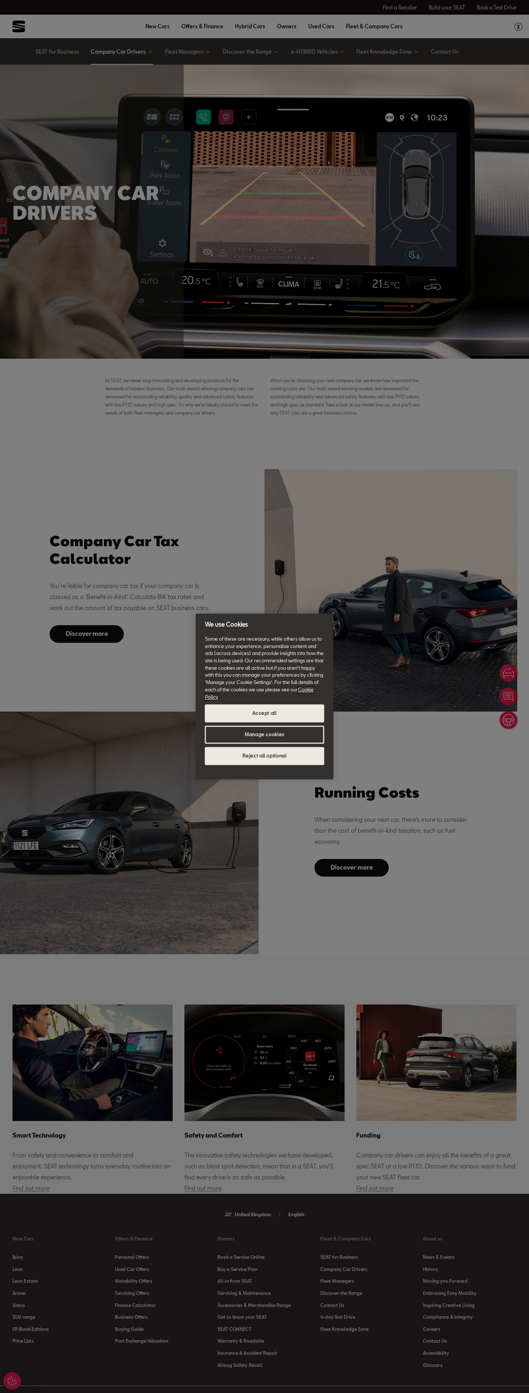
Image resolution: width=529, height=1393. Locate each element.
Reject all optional (264, 756)
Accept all (264, 713)
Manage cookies (264, 735)
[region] (265, 696)
